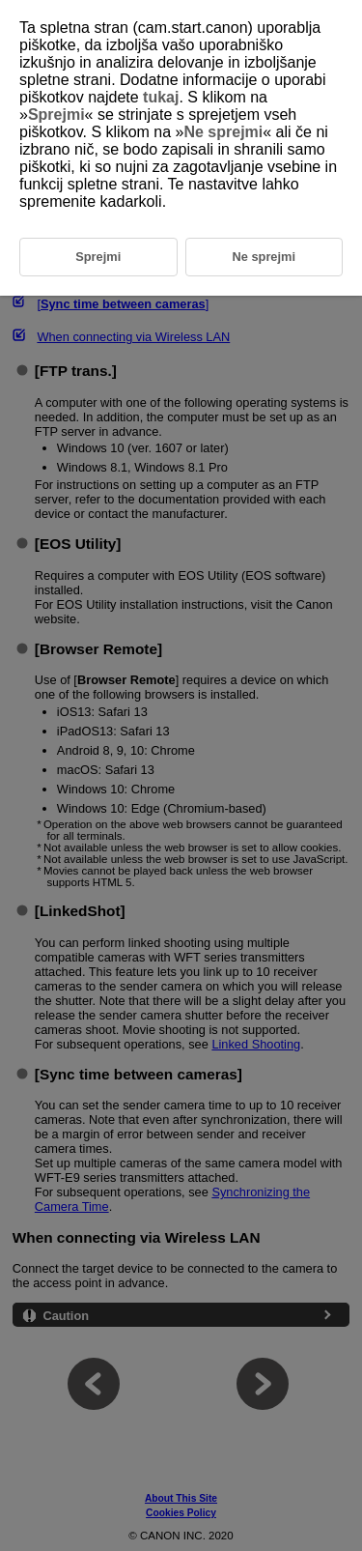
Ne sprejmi (223, 132)
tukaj (161, 97)
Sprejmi (56, 114)
